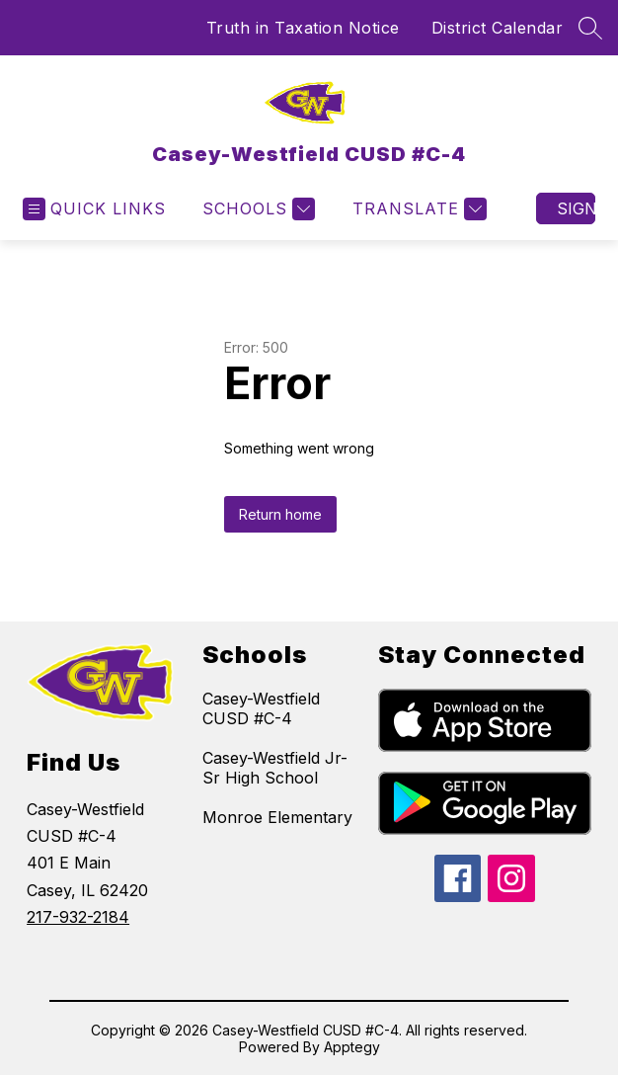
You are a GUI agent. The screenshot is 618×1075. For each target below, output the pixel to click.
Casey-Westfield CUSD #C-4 (261, 708)
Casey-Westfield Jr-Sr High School (275, 767)
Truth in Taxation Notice (303, 28)
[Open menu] (94, 209)
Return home (280, 514)
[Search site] (590, 28)
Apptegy (352, 1046)
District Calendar (497, 28)
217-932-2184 (78, 917)
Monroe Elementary (277, 817)
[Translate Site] (417, 209)
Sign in (576, 208)
